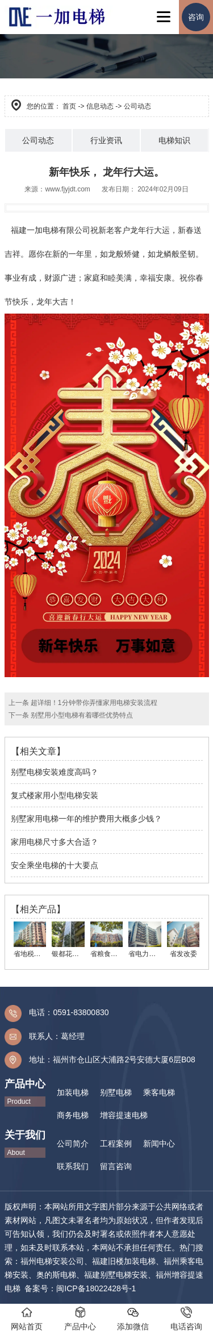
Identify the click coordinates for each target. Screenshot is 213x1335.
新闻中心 (159, 1143)
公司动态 (38, 140)
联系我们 (73, 1166)
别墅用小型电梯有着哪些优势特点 (81, 715)
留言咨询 (116, 1166)
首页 (69, 106)
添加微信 (133, 1319)
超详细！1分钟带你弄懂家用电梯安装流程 (93, 703)
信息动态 (100, 106)
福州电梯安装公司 (52, 1261)
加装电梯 (73, 1092)
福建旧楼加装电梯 (124, 1261)
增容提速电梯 (124, 1115)
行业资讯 (106, 140)
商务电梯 (73, 1115)
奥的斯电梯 (56, 1274)
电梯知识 (174, 140)
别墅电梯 (116, 1092)
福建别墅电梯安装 (116, 1274)
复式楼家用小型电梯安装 (54, 795)
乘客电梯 (159, 1092)
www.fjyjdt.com (67, 189)
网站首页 (27, 1319)
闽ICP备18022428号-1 (96, 1288)
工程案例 (116, 1143)
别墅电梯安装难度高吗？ (54, 772)
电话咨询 (186, 1319)
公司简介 (73, 1143)
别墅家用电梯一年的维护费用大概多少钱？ (86, 818)
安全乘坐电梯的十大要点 (54, 865)
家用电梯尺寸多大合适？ (54, 841)
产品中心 (80, 1319)
